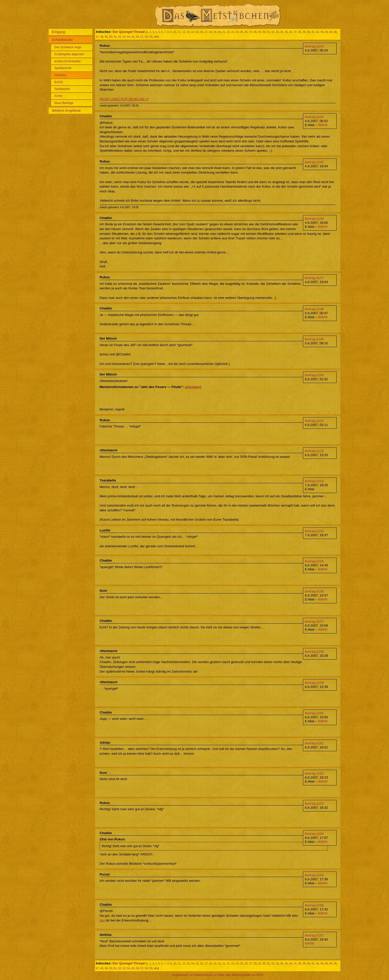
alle (156, 36)
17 (205, 31)
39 (303, 31)
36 (290, 31)
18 (210, 31)
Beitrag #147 (314, 278)
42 (317, 31)
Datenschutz (203, 975)
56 (137, 36)
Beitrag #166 (314, 905)
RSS (259, 975)
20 (219, 31)
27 (250, 31)
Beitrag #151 (314, 421)
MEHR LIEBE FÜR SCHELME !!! (124, 99)
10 (174, 31)
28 (255, 31)
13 (188, 31)
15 (197, 31)
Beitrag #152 (314, 451)
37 (295, 31)
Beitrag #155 (314, 561)
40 (308, 31)
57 (141, 36)
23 (232, 31)
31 (268, 31)
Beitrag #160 (314, 713)
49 (106, 36)
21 (223, 31)
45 (330, 31)
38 (299, 31)
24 (237, 31)
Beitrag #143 (314, 46)
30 (263, 31)
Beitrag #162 (314, 773)
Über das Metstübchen (234, 975)
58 (146, 36)
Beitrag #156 (314, 591)
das (102, 920)
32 (272, 31)
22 (228, 31)
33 (277, 31)
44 (326, 31)
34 (281, 31)
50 (110, 36)
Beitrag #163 (314, 803)
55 (132, 36)
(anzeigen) (193, 387)
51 (115, 36)
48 (101, 36)
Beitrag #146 (314, 219)
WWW (323, 125)
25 (241, 31)
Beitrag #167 (314, 935)
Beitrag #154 (314, 531)
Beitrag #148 (314, 309)
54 (128, 36)
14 (192, 31)
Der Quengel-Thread (129, 32)
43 (321, 31)
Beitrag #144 (314, 117)
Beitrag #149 (314, 339)
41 (313, 31)
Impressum (180, 975)
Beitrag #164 (314, 834)
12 (183, 31)
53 (124, 36)
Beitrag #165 (314, 875)
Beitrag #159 (314, 683)
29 (259, 31)
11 (179, 31)
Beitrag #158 (314, 652)
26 (246, 31)
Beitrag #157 (314, 621)
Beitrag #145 (314, 162)
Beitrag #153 (314, 481)
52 (119, 36)
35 (286, 31)
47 (97, 36)
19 (214, 31)
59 (150, 36)
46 (335, 31)
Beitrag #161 (314, 743)
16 (201, 31)
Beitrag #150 (314, 375)
